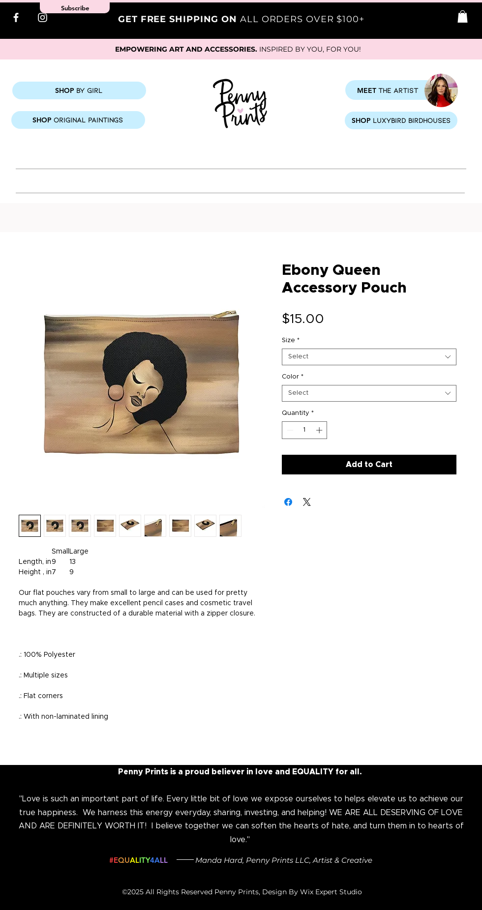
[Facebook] (16, 17)
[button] (462, 16)
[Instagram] (42, 17)
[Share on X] (307, 502)
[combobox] (369, 357)
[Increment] (320, 430)
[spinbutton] (304, 430)
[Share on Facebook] (288, 502)
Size (291, 340)
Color (292, 377)
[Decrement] (289, 430)
